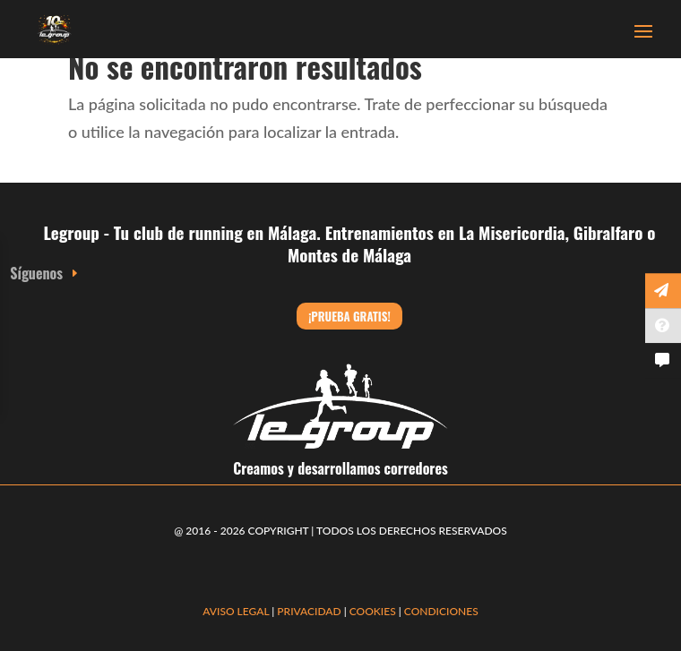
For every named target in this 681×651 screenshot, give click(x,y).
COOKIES (372, 611)
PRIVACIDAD (310, 611)
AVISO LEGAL (236, 611)
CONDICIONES (441, 611)
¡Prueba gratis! (349, 316)
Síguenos (36, 273)
